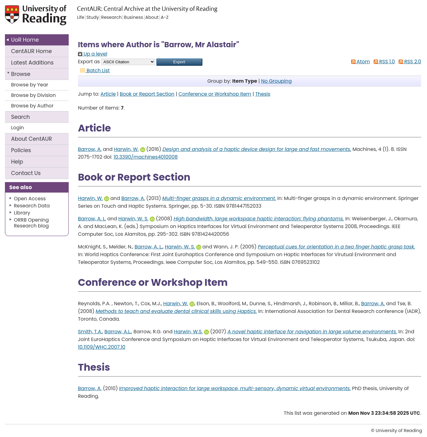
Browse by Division (33, 95)
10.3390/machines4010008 (146, 156)
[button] (179, 62)
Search (20, 117)
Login (17, 127)
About (31, 139)
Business (133, 17)
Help (17, 161)
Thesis (262, 94)
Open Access (30, 198)
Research (111, 17)
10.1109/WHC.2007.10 (101, 347)
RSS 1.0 (383, 61)
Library (22, 212)
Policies (21, 150)
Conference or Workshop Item (214, 94)
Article (108, 94)
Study (92, 17)
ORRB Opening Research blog (31, 222)
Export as (89, 61)
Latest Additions (32, 62)
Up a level (92, 53)
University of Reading (47, 18)
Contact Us (26, 173)
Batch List (94, 70)
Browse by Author (32, 105)
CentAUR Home (31, 51)
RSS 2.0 (408, 61)
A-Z (165, 17)
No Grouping (276, 81)
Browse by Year (29, 84)
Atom (359, 61)
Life (80, 17)
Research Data (32, 205)
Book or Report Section (147, 94)
